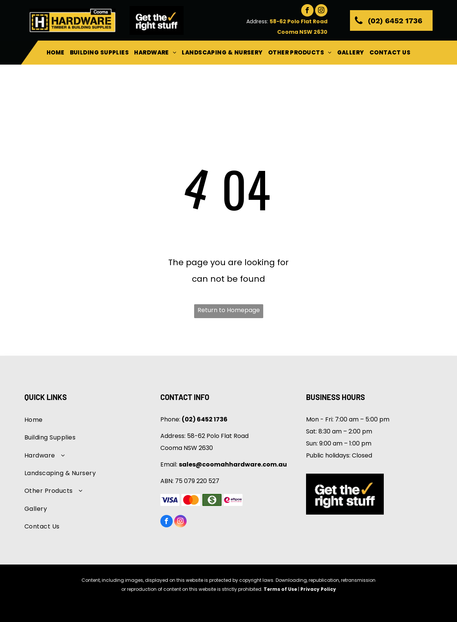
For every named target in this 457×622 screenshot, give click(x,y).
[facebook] (307, 11)
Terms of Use (280, 589)
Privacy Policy (318, 589)
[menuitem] (55, 52)
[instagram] (321, 11)
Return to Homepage (229, 310)
